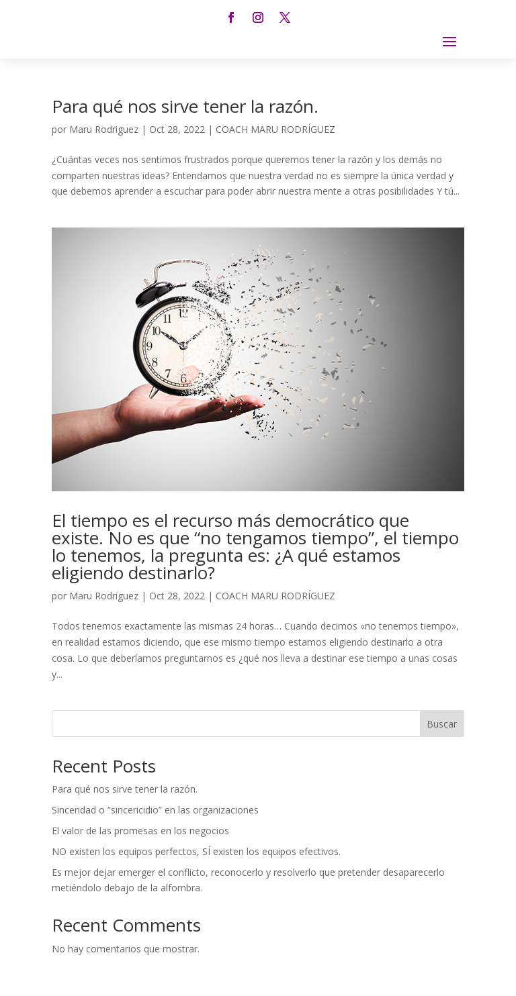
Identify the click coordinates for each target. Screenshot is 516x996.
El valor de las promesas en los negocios (140, 830)
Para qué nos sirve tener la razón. (185, 106)
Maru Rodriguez (103, 129)
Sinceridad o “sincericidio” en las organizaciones (155, 809)
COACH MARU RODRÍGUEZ (275, 129)
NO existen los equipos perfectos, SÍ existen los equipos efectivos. (196, 851)
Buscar (442, 723)
